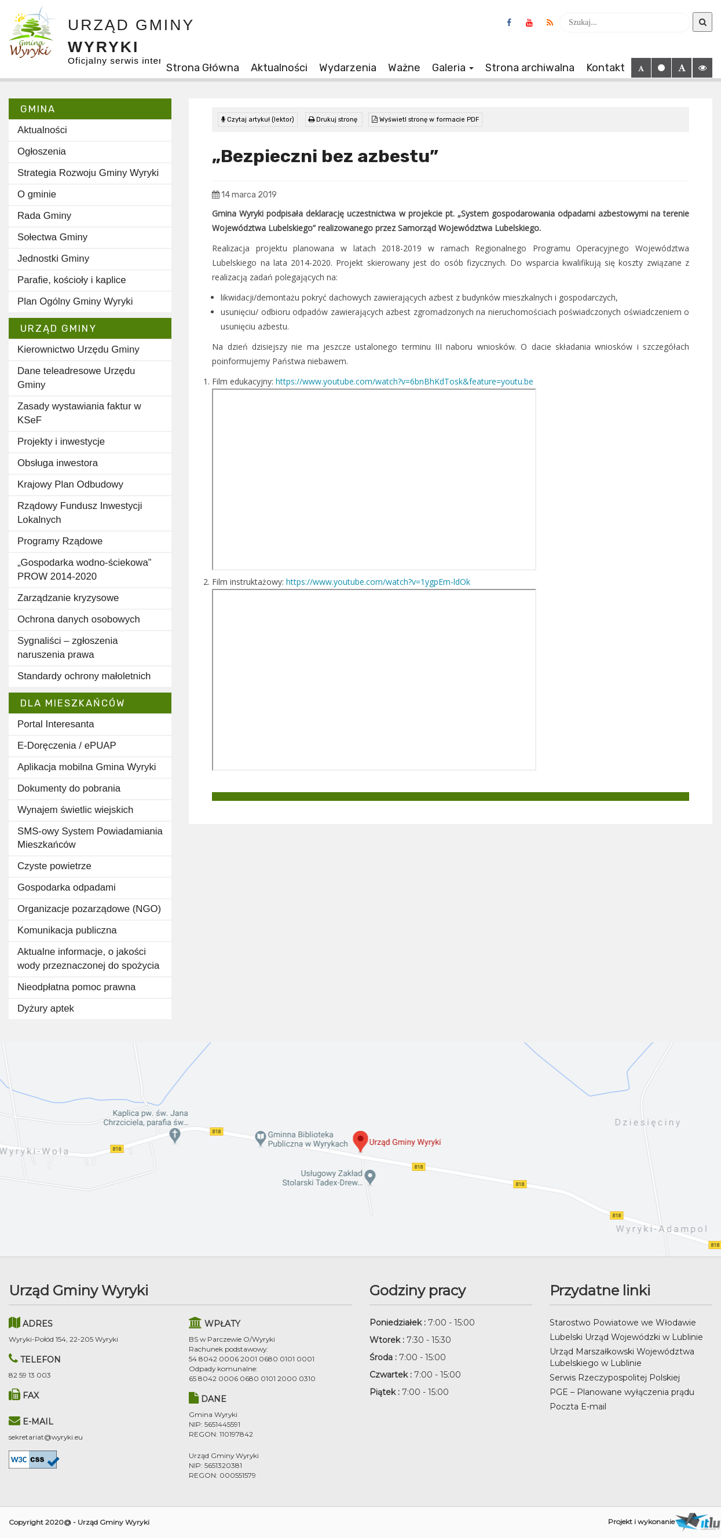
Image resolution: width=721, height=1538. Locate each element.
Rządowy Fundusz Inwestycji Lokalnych (79, 512)
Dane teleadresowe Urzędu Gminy (76, 377)
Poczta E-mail (578, 1406)
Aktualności (279, 67)
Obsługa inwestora (57, 462)
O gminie (36, 194)
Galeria (453, 67)
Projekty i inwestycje (61, 441)
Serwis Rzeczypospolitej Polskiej (615, 1377)
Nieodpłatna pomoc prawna (76, 987)
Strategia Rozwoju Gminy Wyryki (88, 172)
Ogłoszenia (41, 151)
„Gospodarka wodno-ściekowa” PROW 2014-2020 (84, 569)
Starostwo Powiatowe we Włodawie (623, 1322)
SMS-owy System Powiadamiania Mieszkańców (90, 838)
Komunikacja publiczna (67, 930)
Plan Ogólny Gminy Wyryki (75, 301)
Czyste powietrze (54, 865)
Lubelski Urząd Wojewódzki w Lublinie (626, 1337)
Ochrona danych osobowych (78, 619)
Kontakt (605, 67)
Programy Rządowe (60, 541)
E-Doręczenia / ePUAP (66, 745)
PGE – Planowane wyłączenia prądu (622, 1392)
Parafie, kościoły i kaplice (71, 279)
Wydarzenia (347, 67)
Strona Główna (202, 67)
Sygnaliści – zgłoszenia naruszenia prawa (67, 647)
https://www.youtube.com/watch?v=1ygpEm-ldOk (378, 581)
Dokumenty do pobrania (68, 788)
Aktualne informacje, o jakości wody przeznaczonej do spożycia (88, 958)
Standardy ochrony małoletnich (84, 676)
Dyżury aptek (45, 1008)
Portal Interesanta (55, 724)
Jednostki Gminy (53, 258)
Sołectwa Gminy (52, 237)
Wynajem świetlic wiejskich (75, 809)
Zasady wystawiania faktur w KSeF (79, 413)
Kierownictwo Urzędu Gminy (78, 349)
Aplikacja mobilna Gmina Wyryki (86, 766)
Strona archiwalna (529, 67)
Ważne (404, 67)
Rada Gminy (44, 215)
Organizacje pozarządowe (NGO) (89, 908)
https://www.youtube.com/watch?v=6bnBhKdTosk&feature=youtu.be (404, 381)
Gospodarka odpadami (66, 887)
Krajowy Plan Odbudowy (70, 484)
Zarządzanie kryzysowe (68, 597)
